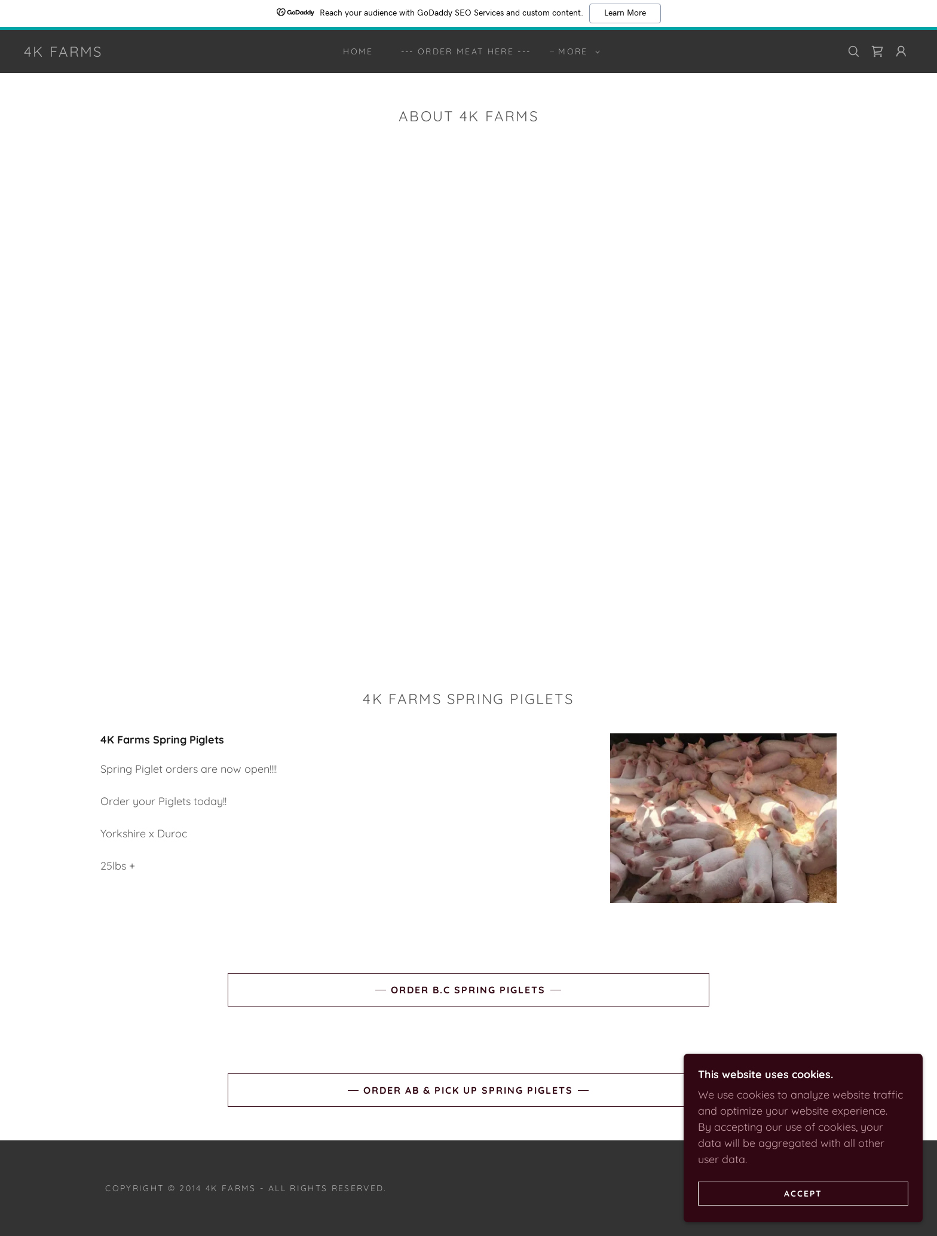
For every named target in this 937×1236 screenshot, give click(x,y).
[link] (63, 53)
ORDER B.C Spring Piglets (468, 990)
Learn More (625, 13)
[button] (576, 51)
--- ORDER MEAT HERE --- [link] (466, 51)
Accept (803, 1193)
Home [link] (358, 51)
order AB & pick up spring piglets (468, 1090)
